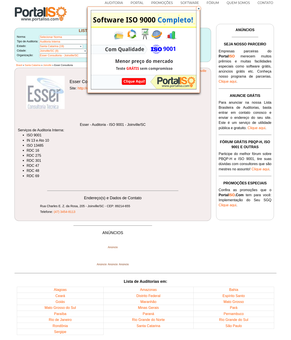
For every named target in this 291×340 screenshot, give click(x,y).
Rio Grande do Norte (148, 320)
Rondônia (60, 326)
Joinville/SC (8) (49, 50)
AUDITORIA (114, 3)
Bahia (233, 290)
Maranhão (148, 302)
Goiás (60, 302)
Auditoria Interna (50, 41)
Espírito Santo (233, 296)
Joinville (47, 65)
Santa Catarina (33, 65)
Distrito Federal (148, 296)
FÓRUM (212, 3)
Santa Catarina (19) (52, 46)
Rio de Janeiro (60, 320)
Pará (233, 308)
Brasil (19, 65)
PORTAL (137, 3)
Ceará (60, 296)
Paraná (148, 314)
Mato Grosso (234, 302)
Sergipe (60, 332)
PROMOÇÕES (162, 3)
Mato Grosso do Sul (60, 308)
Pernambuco (234, 314)
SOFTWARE (189, 3)
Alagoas (60, 290)
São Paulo (234, 326)
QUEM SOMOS (238, 3)
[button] (198, 8)
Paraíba (60, 314)
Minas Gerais (148, 308)
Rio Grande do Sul (233, 320)
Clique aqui (227, 81)
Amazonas (148, 290)
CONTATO (265, 3)
